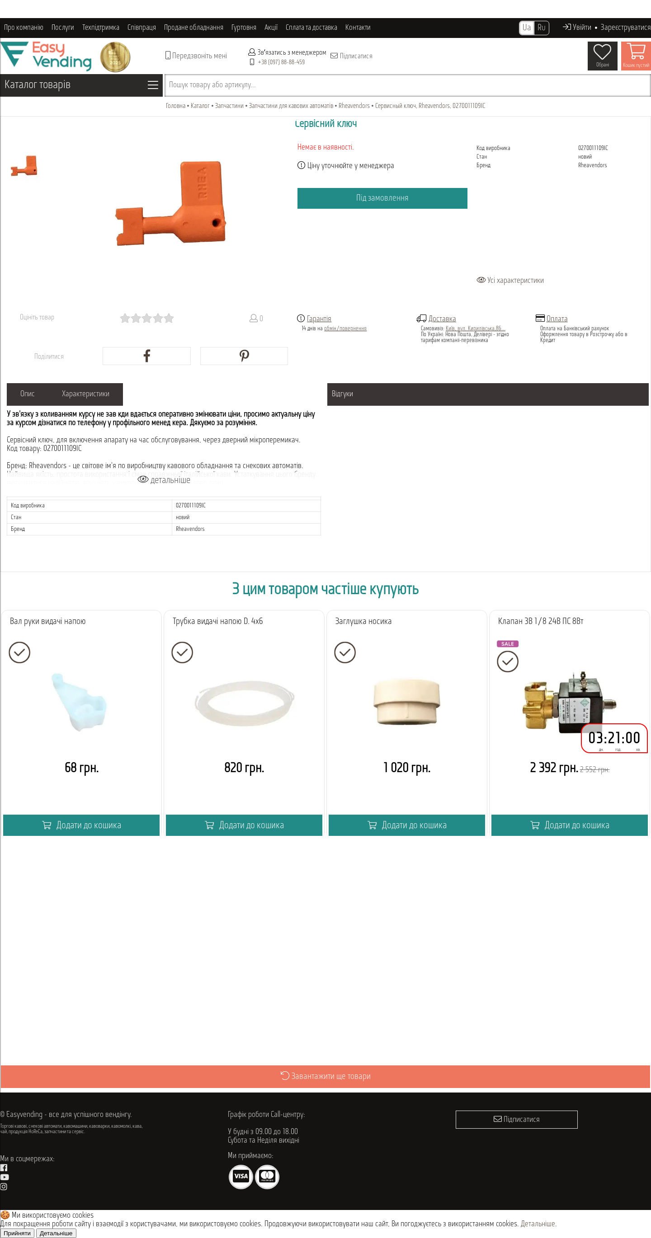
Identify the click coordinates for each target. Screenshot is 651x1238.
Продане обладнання (193, 28)
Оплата (557, 319)
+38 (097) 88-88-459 (281, 62)
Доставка (442, 319)
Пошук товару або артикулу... (212, 85)
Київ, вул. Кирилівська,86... (475, 329)
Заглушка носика (363, 621)
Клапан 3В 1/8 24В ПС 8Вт (540, 621)
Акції (271, 28)
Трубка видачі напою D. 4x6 (218, 621)
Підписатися (351, 56)
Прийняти (17, 1233)
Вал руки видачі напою (48, 621)
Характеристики (85, 394)
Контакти (358, 28)
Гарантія (319, 319)
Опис (27, 394)
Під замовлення (382, 198)
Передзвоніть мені (196, 56)
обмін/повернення (345, 329)
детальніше (163, 480)
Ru (542, 28)
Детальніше (538, 1224)
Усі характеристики (510, 281)
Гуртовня (243, 28)
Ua (527, 28)
